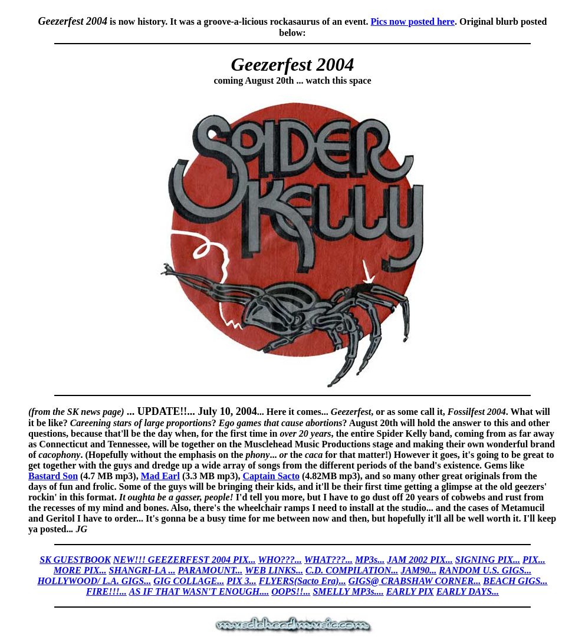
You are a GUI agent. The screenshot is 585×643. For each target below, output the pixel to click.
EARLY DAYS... (467, 591)
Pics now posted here (413, 22)
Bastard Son (53, 476)
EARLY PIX (410, 591)
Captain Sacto (271, 476)
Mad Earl (160, 476)
